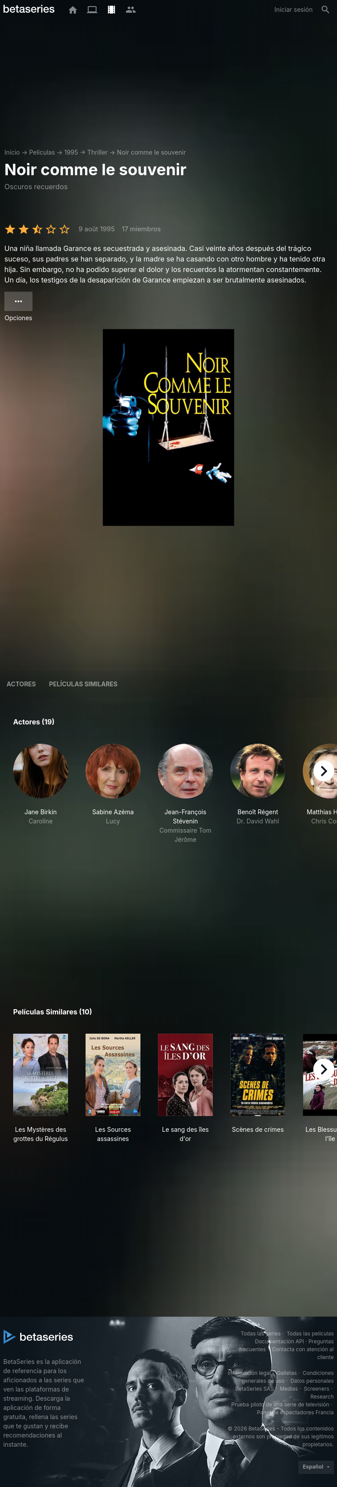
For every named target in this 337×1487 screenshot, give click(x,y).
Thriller (97, 152)
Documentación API (279, 1341)
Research (322, 1396)
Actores (21, 684)
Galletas (287, 1373)
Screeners (316, 1388)
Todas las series (260, 1333)
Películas (42, 152)
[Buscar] (325, 9)
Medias (289, 1388)
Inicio (12, 152)
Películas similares (83, 684)
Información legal (249, 1373)
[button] (40, 794)
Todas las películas (310, 1333)
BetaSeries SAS (254, 1388)
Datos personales (312, 1381)
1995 (71, 152)
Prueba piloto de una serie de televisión (280, 1404)
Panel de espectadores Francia (295, 1412)
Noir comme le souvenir (151, 152)
